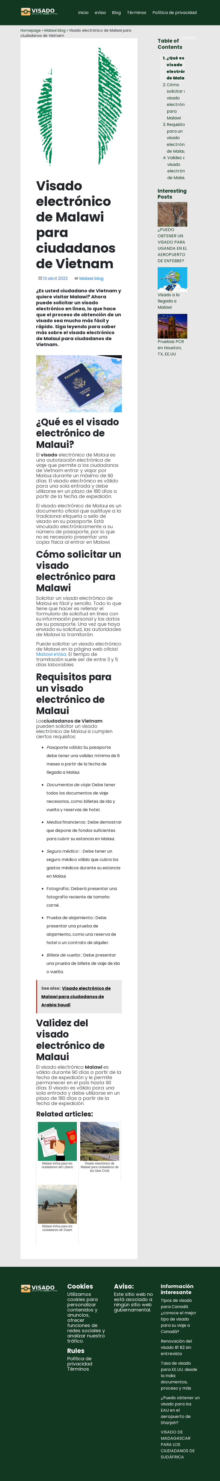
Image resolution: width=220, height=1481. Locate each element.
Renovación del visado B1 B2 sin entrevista (176, 1347)
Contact (188, 38)
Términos (136, 13)
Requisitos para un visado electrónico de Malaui (178, 138)
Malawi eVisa (51, 654)
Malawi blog (54, 30)
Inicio (83, 13)
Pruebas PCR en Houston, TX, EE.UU (171, 348)
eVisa (100, 13)
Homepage (31, 30)
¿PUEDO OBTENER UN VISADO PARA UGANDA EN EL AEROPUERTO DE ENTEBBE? (172, 245)
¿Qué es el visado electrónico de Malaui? (179, 68)
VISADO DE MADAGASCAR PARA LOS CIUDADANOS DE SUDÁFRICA (178, 1444)
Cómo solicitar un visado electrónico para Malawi (178, 101)
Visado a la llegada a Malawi (168, 301)
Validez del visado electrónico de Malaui (179, 168)
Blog (116, 13)
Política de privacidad (174, 13)
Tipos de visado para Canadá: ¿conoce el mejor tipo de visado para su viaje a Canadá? (178, 1316)
